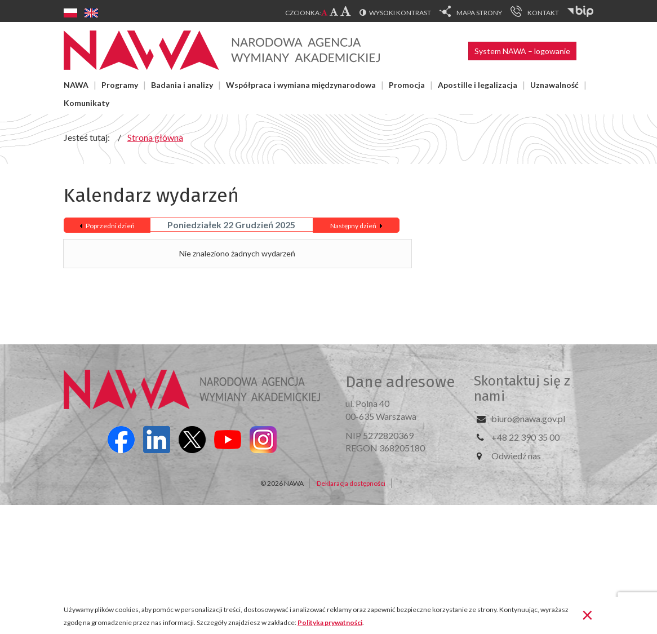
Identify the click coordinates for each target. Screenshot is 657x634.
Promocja (407, 85)
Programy (119, 85)
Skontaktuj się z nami (522, 388)
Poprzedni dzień (110, 225)
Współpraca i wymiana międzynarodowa (301, 85)
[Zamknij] (587, 614)
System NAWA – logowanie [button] (522, 51)
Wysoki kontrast (400, 12)
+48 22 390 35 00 (525, 437)
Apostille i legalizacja (477, 85)
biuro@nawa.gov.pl (528, 418)
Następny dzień (353, 225)
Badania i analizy (182, 85)
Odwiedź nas (516, 455)
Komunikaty (86, 103)
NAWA (76, 85)
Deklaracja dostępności (351, 483)
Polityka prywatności (330, 622)
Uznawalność (554, 85)
